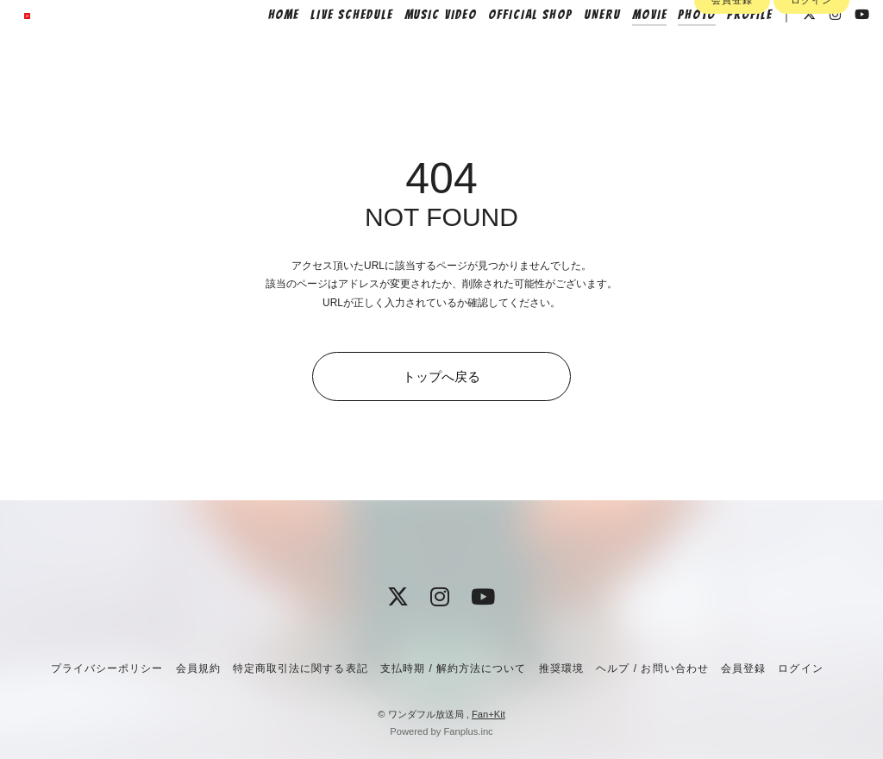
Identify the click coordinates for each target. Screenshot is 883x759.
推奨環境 (561, 668)
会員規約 (198, 668)
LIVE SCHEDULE (328, 49)
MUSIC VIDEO (416, 49)
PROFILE (726, 49)
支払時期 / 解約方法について (453, 668)
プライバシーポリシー (107, 668)
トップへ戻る (441, 376)
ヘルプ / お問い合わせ (652, 668)
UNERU (579, 49)
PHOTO (673, 49)
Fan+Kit (488, 714)
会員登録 (732, 79)
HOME (260, 49)
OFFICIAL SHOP (507, 49)
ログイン (811, 79)
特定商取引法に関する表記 (300, 668)
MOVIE (625, 49)
